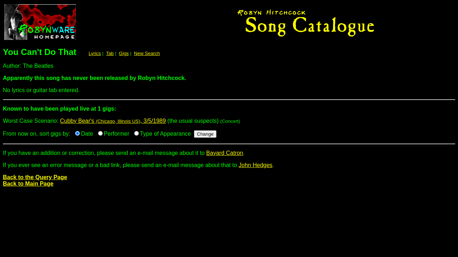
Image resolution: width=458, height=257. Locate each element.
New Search (147, 53)
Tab (110, 53)
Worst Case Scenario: (229, 111)
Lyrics (95, 53)
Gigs (123, 53)
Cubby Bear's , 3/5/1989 (113, 121)
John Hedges (255, 165)
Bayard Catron (224, 153)
